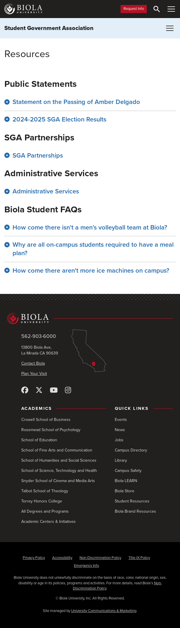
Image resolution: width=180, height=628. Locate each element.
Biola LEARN (126, 480)
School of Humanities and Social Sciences (58, 460)
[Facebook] (24, 390)
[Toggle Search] (157, 9)
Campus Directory (131, 450)
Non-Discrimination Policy (100, 557)
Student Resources (132, 501)
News (120, 429)
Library (121, 460)
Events (121, 419)
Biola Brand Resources (135, 511)
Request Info (133, 8)
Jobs (119, 440)
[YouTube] (54, 390)
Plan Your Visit (34, 373)
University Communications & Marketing (103, 610)
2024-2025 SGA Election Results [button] (59, 119)
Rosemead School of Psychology (50, 429)
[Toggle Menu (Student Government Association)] (170, 28)
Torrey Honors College (41, 501)
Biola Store (124, 490)
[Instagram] (68, 390)
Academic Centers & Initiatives (48, 521)
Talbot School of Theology (44, 490)
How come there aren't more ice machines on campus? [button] (91, 270)
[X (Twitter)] (39, 390)
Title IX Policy (139, 557)
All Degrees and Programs (45, 511)
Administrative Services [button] (46, 191)
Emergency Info (86, 565)
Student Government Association (48, 28)
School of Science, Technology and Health (59, 470)
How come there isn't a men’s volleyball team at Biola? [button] (90, 227)
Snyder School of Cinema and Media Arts (58, 480)
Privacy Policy (34, 557)
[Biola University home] (23, 9)
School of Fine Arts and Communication (56, 450)
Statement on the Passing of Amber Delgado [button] (76, 102)
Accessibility (62, 557)
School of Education (39, 440)
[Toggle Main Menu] (171, 9)
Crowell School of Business (45, 419)
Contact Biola (33, 363)
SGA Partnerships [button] (38, 155)
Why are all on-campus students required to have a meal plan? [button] (93, 249)
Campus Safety (128, 470)
